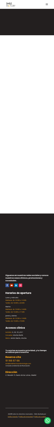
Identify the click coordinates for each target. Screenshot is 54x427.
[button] (47, 420)
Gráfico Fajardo (13, 417)
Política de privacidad (26, 417)
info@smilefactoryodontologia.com (18, 363)
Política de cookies (40, 417)
